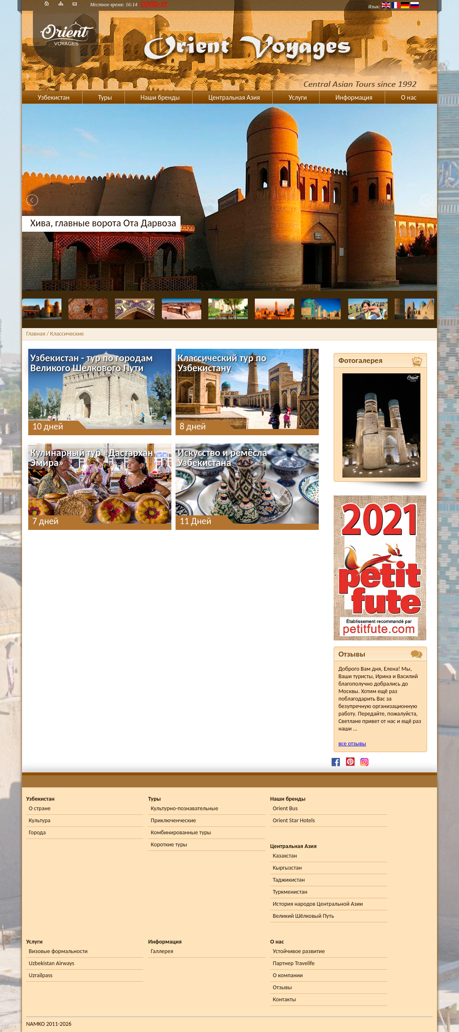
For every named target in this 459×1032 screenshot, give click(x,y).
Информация (353, 97)
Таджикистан (289, 879)
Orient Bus (285, 808)
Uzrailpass (40, 975)
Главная (35, 333)
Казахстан (285, 855)
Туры (105, 97)
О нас (408, 97)
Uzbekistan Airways (51, 963)
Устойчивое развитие (299, 951)
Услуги (297, 97)
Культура (39, 820)
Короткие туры (169, 844)
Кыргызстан (287, 867)
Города (37, 832)
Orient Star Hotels (294, 820)
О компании (288, 975)
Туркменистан (290, 891)
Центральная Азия (234, 97)
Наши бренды (160, 97)
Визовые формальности (58, 951)
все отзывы (352, 743)
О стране (39, 808)
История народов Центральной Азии (318, 903)
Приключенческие (173, 820)
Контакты (284, 999)
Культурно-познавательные (184, 808)
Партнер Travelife (294, 963)
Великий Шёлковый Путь (303, 915)
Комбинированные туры (181, 832)
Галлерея (162, 951)
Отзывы (282, 987)
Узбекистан (54, 97)
